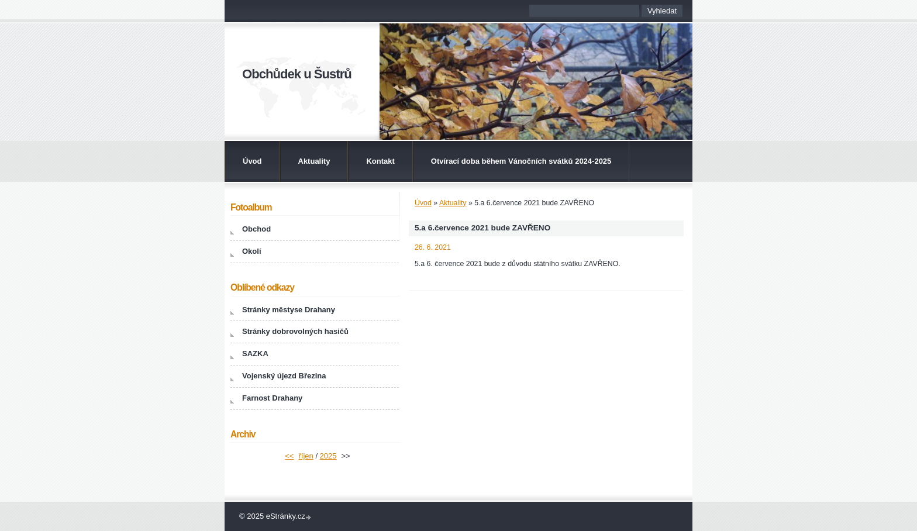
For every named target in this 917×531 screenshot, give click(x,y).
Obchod (256, 229)
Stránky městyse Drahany (288, 309)
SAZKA (255, 353)
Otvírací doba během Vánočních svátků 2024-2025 (521, 161)
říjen (305, 455)
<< (289, 455)
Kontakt (380, 161)
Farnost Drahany (272, 398)
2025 (328, 455)
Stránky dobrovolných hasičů (295, 331)
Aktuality (314, 161)
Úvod (252, 161)
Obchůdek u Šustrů (296, 74)
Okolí (251, 251)
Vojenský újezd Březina (284, 375)
